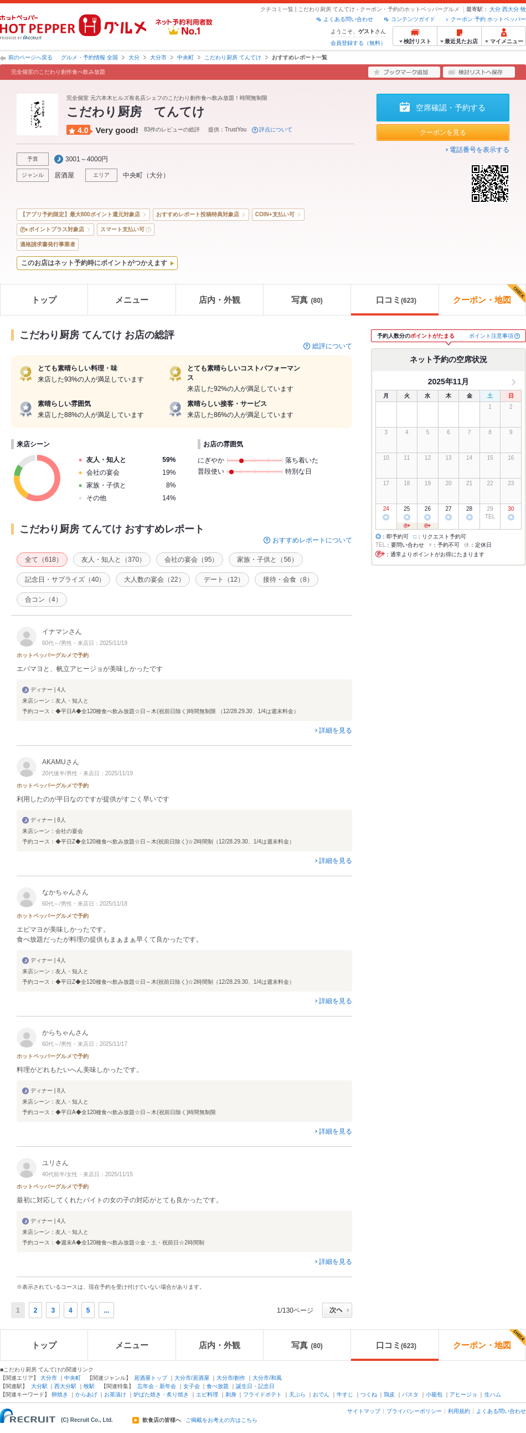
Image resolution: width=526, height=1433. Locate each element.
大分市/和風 (267, 1378)
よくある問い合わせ (348, 19)
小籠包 (434, 1394)
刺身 (230, 1394)
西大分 (510, 9)
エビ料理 (207, 1394)
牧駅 (89, 1386)
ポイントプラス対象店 (56, 229)
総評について (332, 346)
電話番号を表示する (479, 150)
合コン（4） (43, 599)
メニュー (131, 299)
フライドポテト (262, 1394)
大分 (495, 9)
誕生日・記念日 (255, 1386)
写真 (306, 299)
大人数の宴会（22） (154, 579)
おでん (321, 1394)
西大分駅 (65, 1386)
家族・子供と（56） (267, 559)
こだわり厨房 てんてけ (232, 57)
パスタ (410, 1394)
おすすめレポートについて (312, 540)
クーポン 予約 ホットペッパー (488, 19)
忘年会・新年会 (156, 1386)
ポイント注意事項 (491, 336)
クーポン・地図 (489, 294)
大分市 (158, 57)
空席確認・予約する (451, 107)
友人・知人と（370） (113, 559)
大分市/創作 (231, 1378)
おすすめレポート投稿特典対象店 (197, 214)
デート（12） (224, 579)
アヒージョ (463, 1394)
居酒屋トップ (150, 1378)
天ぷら (297, 1394)
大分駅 (39, 1386)
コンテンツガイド (413, 19)
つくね (368, 1394)
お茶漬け (115, 1394)
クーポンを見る (443, 132)
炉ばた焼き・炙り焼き (161, 1394)
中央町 (185, 57)
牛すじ (345, 1394)
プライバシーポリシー (414, 1411)
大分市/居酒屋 (191, 1378)
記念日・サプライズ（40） (65, 579)
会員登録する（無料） (358, 43)
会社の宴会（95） (191, 559)
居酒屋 (64, 175)
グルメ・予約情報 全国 (89, 57)
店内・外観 (219, 299)
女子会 (191, 1386)
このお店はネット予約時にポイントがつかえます (94, 263)
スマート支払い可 (122, 229)
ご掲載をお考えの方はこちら (221, 1420)
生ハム (492, 1394)
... (106, 1310)
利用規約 (459, 1411)
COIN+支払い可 (275, 214)
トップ (44, 299)
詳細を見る (335, 730)
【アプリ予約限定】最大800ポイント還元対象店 (80, 214)
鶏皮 (389, 1394)
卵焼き (59, 1394)
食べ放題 (218, 1386)
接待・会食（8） (288, 579)
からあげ (86, 1394)
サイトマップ (363, 1411)
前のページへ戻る (30, 57)
